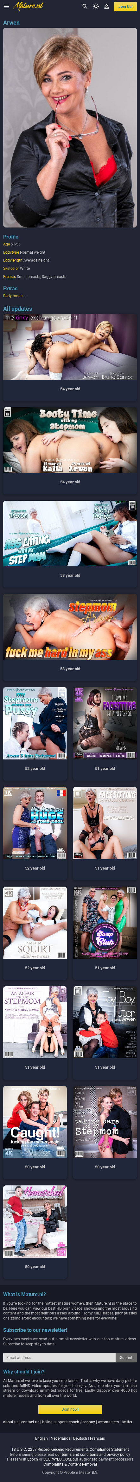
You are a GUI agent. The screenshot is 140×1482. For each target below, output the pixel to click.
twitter (127, 1422)
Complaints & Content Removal (70, 1464)
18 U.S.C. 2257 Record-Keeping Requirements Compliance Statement (70, 1449)
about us (10, 1422)
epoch (74, 1422)
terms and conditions (80, 1454)
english (41, 1438)
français (97, 1438)
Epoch (32, 1459)
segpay (89, 1422)
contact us (30, 1422)
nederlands (60, 1438)
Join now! (70, 1409)
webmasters (108, 1422)
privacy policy (118, 1454)
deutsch (80, 1438)
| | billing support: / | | (67, 1422)
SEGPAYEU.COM (57, 1459)
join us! (125, 6)
